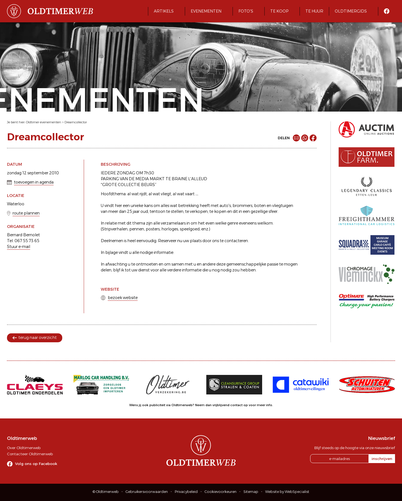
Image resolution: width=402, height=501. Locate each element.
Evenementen (206, 11)
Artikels (164, 11)
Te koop (279, 11)
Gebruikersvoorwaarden (147, 492)
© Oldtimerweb (106, 492)
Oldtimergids (351, 11)
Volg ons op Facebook (36, 463)
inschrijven (382, 458)
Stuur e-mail (18, 246)
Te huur (314, 11)
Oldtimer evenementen (43, 122)
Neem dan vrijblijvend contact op (221, 405)
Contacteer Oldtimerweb (30, 454)
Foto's (245, 11)
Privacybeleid (186, 492)
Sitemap (250, 492)
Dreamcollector (75, 122)
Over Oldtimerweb (23, 447)
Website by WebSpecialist (287, 492)
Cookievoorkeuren (220, 492)
